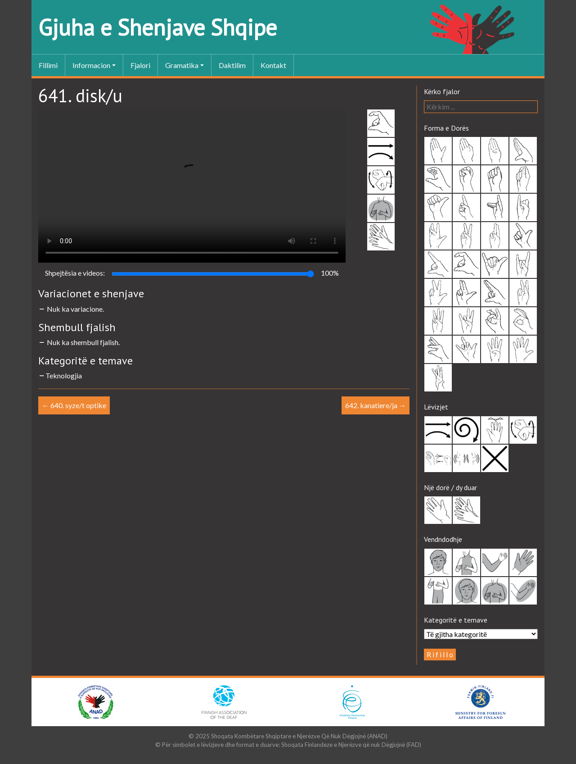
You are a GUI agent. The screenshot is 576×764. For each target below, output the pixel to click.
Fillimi (48, 65)
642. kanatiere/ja (375, 405)
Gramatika (181, 65)
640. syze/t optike (74, 405)
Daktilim (232, 65)
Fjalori (140, 65)
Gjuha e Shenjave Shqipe (157, 27)
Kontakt (273, 65)
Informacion (91, 65)
